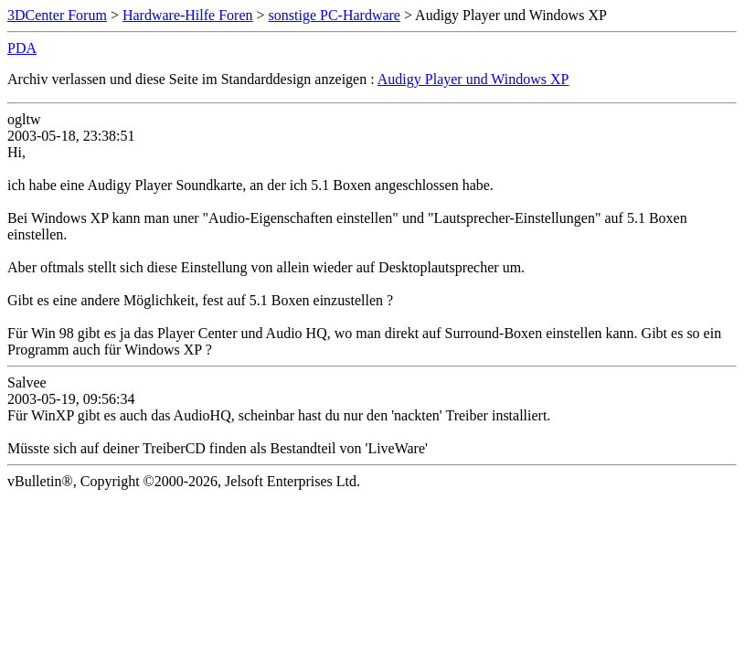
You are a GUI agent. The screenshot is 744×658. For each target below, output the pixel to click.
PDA (22, 48)
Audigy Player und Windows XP (473, 79)
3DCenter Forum (57, 15)
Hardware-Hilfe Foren (187, 15)
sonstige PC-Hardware (334, 15)
